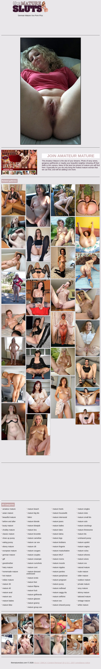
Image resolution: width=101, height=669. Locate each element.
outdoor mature (83, 580)
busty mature (7, 526)
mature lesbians (59, 542)
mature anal (6, 592)
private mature (83, 584)
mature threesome (85, 530)
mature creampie (33, 559)
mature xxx (82, 563)
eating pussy (7, 542)
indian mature (7, 580)
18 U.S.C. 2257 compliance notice (76, 663)
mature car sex (33, 542)
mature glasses (33, 599)
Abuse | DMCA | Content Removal (48, 663)
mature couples (33, 555)
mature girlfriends (34, 595)
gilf (3, 559)
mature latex (57, 530)
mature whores (83, 555)
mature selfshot (58, 596)
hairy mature (7, 567)
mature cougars (33, 551)
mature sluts (82, 513)
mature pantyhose (59, 576)
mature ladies (58, 526)
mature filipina (32, 586)
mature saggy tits (59, 592)
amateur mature (8, 509)
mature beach (32, 509)
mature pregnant (59, 580)
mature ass (6, 596)
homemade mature (9, 572)
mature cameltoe (33, 538)
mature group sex (34, 607)
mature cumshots (34, 563)
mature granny (33, 603)
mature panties (58, 572)
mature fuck (31, 590)
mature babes (7, 601)
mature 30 (6, 584)
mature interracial (59, 517)
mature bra (31, 530)
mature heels (57, 509)
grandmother (7, 563)
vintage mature (83, 601)
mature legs (57, 538)
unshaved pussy (84, 538)
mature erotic (32, 578)
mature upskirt (83, 542)
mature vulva (82, 551)
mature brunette (33, 534)
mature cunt (31, 567)
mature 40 (6, 588)
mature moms (58, 559)
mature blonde (32, 521)
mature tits (81, 534)
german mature (8, 555)
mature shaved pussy (61, 605)
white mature (82, 605)
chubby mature (8, 530)
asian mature (7, 513)
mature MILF (57, 555)
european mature (9, 551)
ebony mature (7, 546)
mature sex (57, 601)
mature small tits (84, 517)
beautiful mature (8, 517)
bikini (29, 517)
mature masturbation (61, 551)
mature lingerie (58, 546)
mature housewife (59, 513)
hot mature (6, 576)
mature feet (31, 582)
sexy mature (82, 588)
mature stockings (84, 526)
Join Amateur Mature (70, 156)
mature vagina (83, 546)
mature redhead (59, 588)
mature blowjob (33, 526)
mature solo (82, 521)
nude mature (82, 572)
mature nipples (58, 567)
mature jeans (57, 521)
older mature (82, 576)
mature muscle (58, 563)
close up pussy (8, 538)
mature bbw (6, 605)
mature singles (83, 509)
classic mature (7, 534)
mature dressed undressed (33, 573)
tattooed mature (84, 596)
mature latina (57, 534)
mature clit (31, 546)
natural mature (83, 567)
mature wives (83, 559)
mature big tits (32, 513)
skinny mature (83, 592)
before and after (8, 521)
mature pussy (58, 584)
